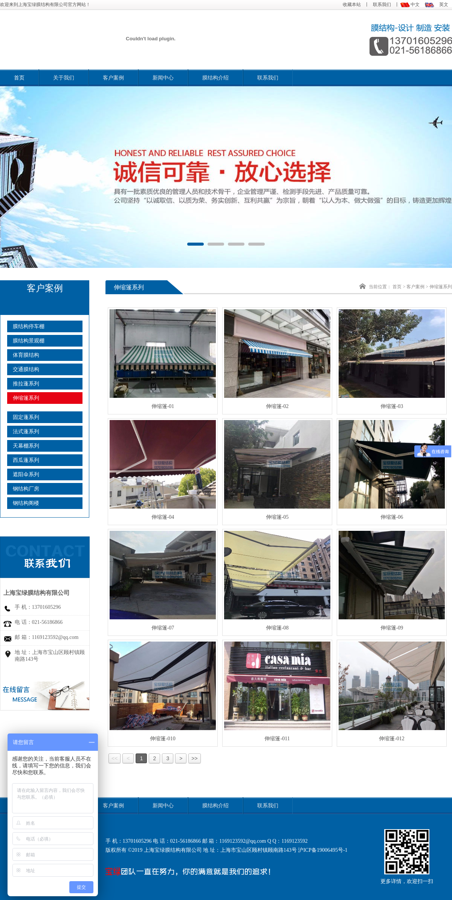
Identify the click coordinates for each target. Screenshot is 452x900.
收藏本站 (352, 4)
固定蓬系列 (26, 417)
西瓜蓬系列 (26, 460)
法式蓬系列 (26, 431)
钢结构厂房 (26, 489)
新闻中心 (163, 78)
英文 (443, 4)
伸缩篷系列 (26, 398)
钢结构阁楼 (26, 503)
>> (194, 758)
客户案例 (113, 78)
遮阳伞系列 (26, 474)
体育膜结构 (26, 355)
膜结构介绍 (215, 78)
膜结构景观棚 (28, 341)
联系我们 (382, 4)
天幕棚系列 (26, 446)
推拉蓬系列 (26, 384)
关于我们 (63, 78)
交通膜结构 (26, 369)
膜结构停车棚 (28, 326)
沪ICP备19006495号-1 (322, 850)
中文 (415, 4)
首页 (19, 78)
